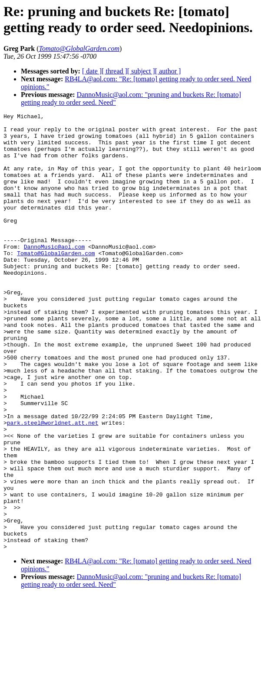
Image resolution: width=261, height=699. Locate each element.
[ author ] (168, 71)
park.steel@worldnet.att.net (53, 485)
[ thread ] (114, 71)
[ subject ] (141, 71)
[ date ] (92, 71)
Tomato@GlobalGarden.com (56, 282)
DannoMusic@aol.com (54, 274)
